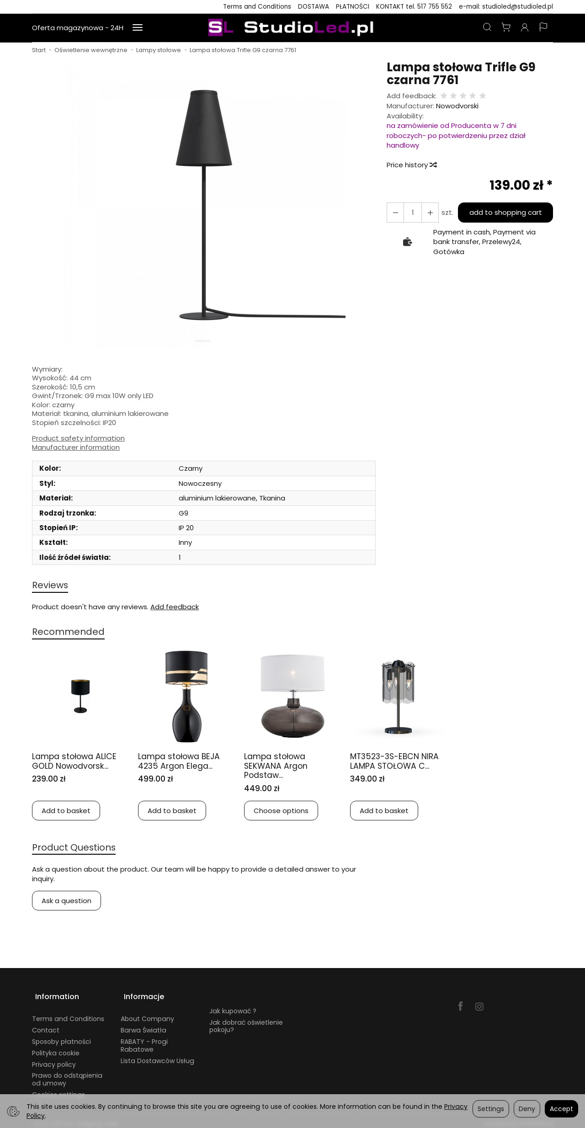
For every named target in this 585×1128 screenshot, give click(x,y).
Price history (411, 165)
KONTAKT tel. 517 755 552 (414, 6)
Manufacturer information (76, 447)
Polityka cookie (56, 1048)
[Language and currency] (543, 28)
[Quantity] (411, 212)
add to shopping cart (504, 212)
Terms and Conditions (257, 6)
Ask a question (66, 903)
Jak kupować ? (232, 1006)
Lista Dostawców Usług (157, 1055)
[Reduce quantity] (427, 212)
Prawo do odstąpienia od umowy (67, 1074)
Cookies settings (58, 1089)
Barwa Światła (143, 1025)
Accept (561, 1108)
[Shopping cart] (506, 28)
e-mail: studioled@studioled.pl (506, 6)
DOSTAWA (313, 6)
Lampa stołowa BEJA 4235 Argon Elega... (183, 762)
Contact (45, 1025)
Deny (527, 1108)
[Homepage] (292, 28)
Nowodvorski (457, 106)
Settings (491, 1108)
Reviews (51, 585)
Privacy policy (54, 1059)
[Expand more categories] (138, 28)
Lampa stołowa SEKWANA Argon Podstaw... (278, 767)
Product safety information (78, 438)
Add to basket (66, 812)
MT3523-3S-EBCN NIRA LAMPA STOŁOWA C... (398, 762)
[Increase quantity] (394, 212)
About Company (147, 1013)
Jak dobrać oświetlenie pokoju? (246, 1020)
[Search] (487, 28)
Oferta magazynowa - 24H (77, 27)
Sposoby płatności (61, 1036)
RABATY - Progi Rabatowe (144, 1040)
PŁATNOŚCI (352, 6)
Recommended (70, 632)
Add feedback (174, 607)
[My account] (524, 28)
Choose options (281, 812)
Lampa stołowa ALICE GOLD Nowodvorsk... (78, 762)
